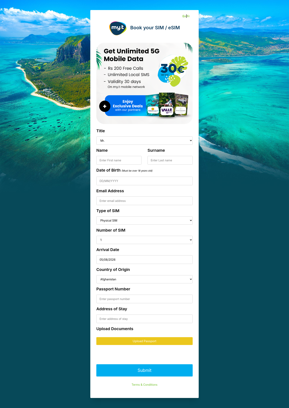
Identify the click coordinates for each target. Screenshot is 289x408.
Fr (188, 16)
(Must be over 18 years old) (137, 170)
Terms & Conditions (144, 384)
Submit (144, 370)
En (184, 16)
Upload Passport (144, 341)
